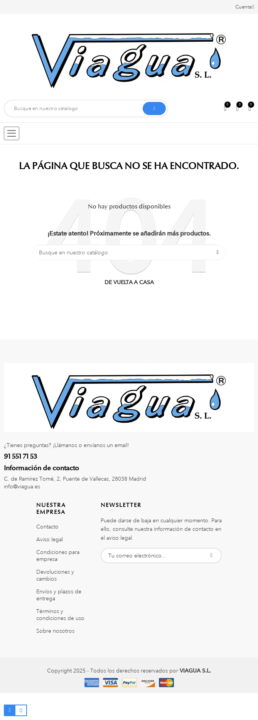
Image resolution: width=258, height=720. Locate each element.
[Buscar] (129, 252)
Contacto (47, 526)
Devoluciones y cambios (55, 575)
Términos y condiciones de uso (60, 615)
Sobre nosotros (55, 630)
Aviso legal (49, 539)
